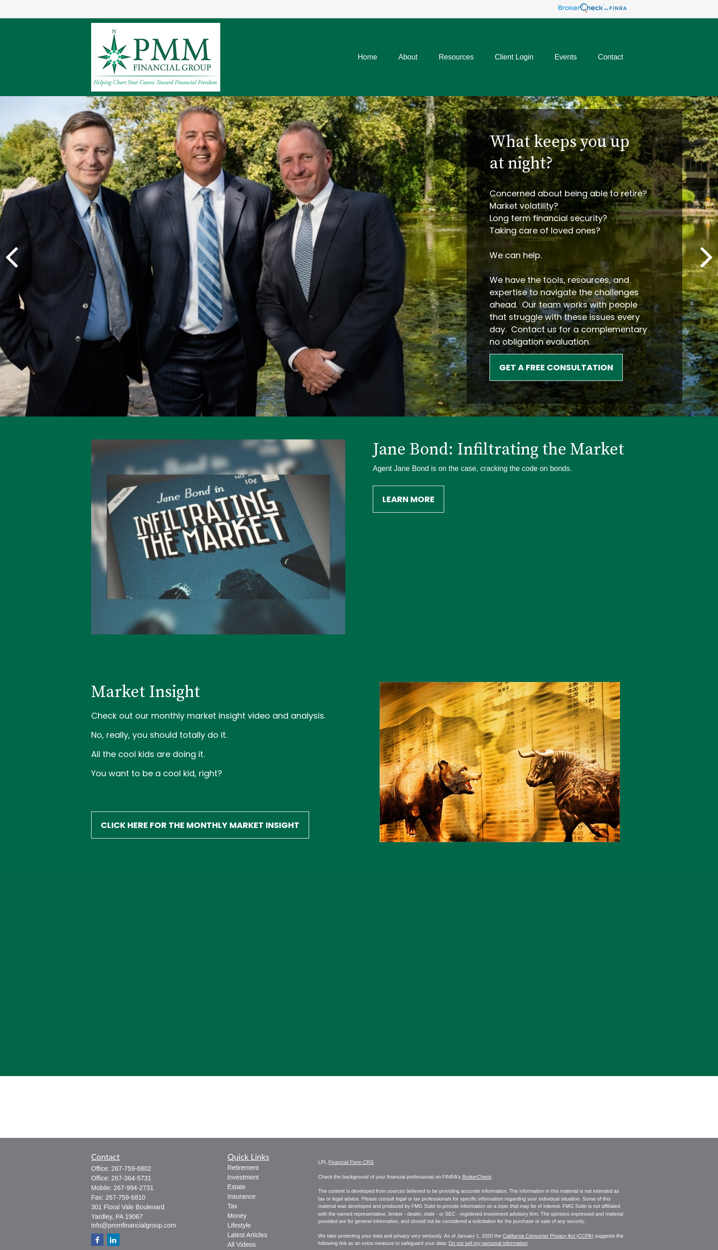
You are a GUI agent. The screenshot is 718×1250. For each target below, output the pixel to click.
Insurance (242, 1196)
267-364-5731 (131, 1178)
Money (237, 1215)
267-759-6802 (131, 1168)
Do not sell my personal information (488, 1243)
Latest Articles (247, 1235)
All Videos (242, 1244)
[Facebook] (97, 1240)
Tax (233, 1206)
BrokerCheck (476, 1177)
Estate (237, 1186)
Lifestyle (239, 1225)
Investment (243, 1177)
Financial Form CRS (351, 1162)
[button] (367, 57)
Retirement (243, 1167)
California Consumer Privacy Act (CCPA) (548, 1236)
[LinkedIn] (113, 1240)
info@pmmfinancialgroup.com (133, 1225)
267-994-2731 (133, 1187)
